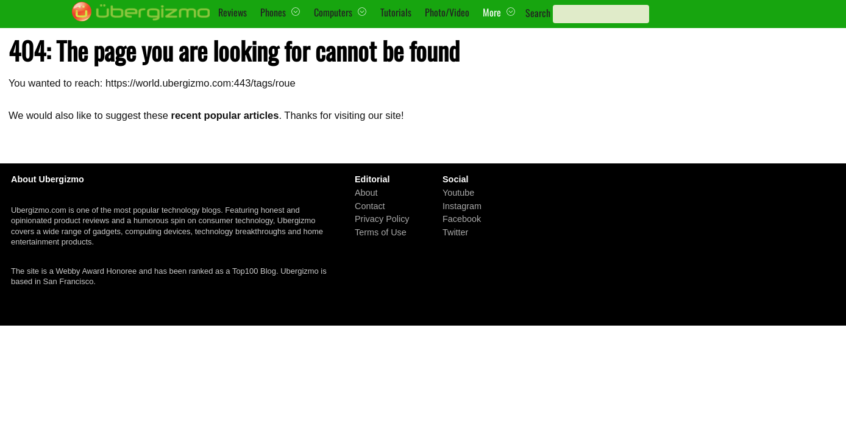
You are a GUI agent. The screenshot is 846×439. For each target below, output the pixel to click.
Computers (333, 12)
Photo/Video (447, 12)
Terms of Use (381, 232)
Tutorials (395, 12)
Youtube (458, 193)
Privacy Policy (382, 219)
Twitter (455, 232)
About (366, 193)
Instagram (462, 205)
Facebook (462, 219)
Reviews (232, 12)
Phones (273, 12)
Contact (370, 205)
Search (537, 12)
